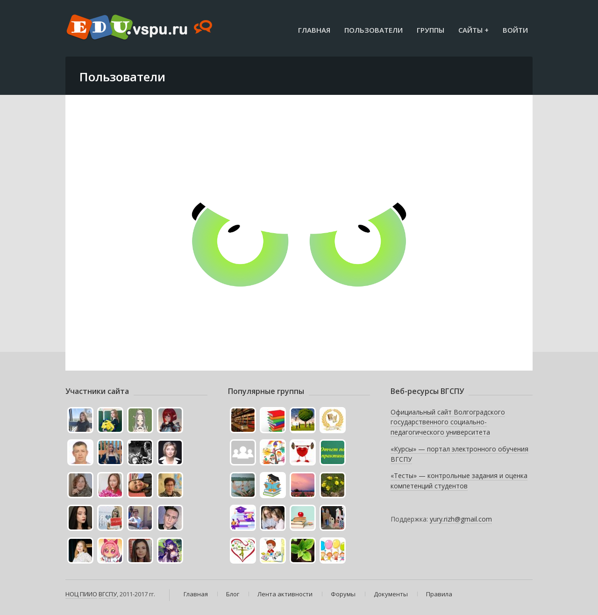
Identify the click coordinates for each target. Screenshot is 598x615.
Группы (430, 30)
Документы (391, 594)
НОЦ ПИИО (81, 594)
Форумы (343, 594)
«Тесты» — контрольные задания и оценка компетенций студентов (459, 480)
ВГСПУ (108, 594)
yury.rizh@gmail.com (461, 519)
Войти (515, 30)
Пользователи (373, 30)
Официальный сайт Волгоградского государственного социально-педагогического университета (448, 422)
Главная (314, 30)
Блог (232, 594)
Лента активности (285, 594)
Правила (439, 594)
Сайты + (473, 30)
